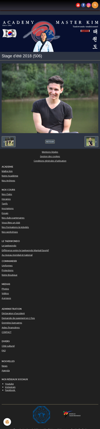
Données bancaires (12, 322)
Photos (5, 288)
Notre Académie (10, 175)
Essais (5, 213)
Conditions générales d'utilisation (50, 160)
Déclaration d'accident (13, 313)
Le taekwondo (9, 245)
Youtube (9, 383)
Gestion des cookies (50, 156)
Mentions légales (50, 152)
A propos (6, 298)
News (4, 365)
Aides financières (11, 327)
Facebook (10, 390)
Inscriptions (8, 208)
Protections (7, 270)
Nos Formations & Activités (15, 227)
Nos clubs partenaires (13, 217)
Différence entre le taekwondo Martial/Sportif (25, 250)
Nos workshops (10, 231)
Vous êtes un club (11, 222)
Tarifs (5, 203)
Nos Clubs (7, 194)
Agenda (6, 370)
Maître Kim (7, 171)
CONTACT (6, 332)
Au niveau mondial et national (17, 254)
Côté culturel (8, 345)
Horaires (6, 199)
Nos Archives (8, 180)
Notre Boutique (9, 274)
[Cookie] (7, 422)
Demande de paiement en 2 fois (18, 318)
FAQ (4, 350)
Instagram (10, 387)
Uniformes (7, 265)
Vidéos (5, 293)
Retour (50, 141)
